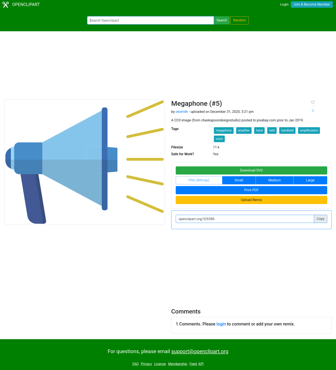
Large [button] (310, 180)
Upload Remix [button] (251, 200)
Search (221, 20)
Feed (193, 364)
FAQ (135, 364)
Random (239, 20)
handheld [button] (287, 130)
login (221, 324)
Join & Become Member (312, 4)
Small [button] (239, 180)
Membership (177, 364)
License (160, 364)
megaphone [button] (224, 130)
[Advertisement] (168, 67)
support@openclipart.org (199, 351)
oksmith (182, 112)
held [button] (272, 130)
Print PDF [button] (251, 190)
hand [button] (259, 130)
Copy (320, 219)
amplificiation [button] (309, 130)
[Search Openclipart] (150, 20)
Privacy (146, 364)
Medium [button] (274, 180)
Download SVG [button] (251, 170)
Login (284, 4)
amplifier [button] (244, 130)
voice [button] (219, 138)
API (201, 364)
